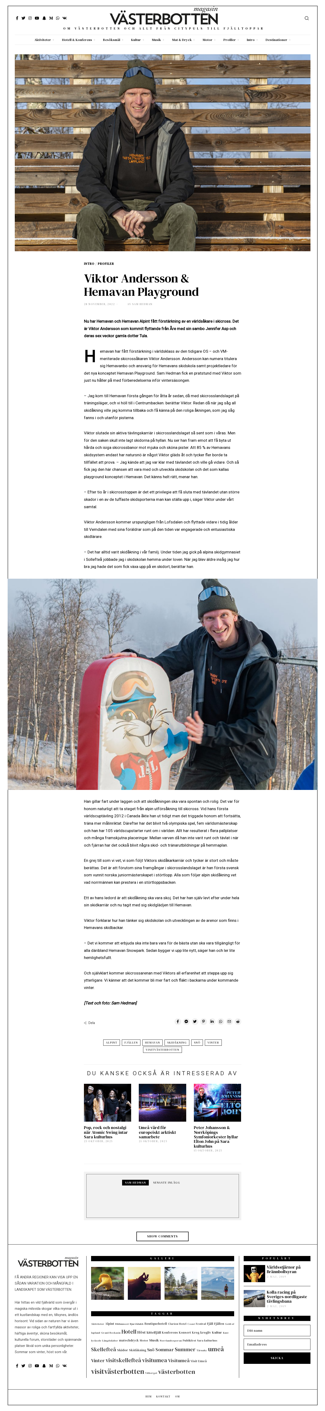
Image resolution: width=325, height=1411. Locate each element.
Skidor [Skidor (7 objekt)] (122, 1350)
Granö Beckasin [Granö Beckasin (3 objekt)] (110, 1333)
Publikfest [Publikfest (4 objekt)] (189, 1340)
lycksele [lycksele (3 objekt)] (96, 1340)
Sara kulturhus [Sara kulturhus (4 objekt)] (207, 1340)
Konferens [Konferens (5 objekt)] (170, 1332)
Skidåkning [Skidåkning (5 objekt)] (137, 1350)
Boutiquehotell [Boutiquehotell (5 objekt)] (155, 1323)
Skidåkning (177, 1042)
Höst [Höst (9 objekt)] (141, 1332)
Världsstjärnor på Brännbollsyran (284, 1269)
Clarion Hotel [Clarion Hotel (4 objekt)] (177, 1324)
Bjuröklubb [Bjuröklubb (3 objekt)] (137, 1324)
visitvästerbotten (162, 1050)
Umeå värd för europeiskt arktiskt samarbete (157, 1132)
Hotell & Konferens (77, 39)
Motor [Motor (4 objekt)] (144, 1340)
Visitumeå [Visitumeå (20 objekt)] (179, 1360)
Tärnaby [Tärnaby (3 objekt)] (201, 1350)
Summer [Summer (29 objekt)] (185, 1349)
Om (177, 1396)
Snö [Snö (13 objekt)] (151, 1350)
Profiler (229, 39)
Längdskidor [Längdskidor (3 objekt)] (110, 1340)
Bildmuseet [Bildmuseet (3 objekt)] (122, 1324)
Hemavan (152, 1042)
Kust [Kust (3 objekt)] (225, 1333)
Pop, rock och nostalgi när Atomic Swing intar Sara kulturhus (106, 1132)
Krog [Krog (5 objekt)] (195, 1332)
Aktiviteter (42, 39)
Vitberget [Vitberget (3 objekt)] (151, 1373)
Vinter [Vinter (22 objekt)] (98, 1360)
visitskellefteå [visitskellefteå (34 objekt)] (123, 1360)
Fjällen (131, 1042)
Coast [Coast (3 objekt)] (191, 1324)
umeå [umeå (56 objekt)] (216, 1349)
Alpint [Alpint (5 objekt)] (109, 1323)
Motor (207, 39)
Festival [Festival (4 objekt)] (201, 1324)
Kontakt (163, 1396)
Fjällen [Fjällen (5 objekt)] (219, 1323)
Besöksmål (111, 39)
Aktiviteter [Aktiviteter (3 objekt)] (97, 1324)
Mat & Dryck (182, 39)
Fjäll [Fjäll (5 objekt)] (210, 1323)
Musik (156, 39)
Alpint (111, 1042)
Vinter (213, 1042)
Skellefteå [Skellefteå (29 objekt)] (103, 1349)
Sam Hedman (135, 1183)
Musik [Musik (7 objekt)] (154, 1340)
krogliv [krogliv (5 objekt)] (205, 1332)
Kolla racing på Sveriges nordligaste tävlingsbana (287, 1296)
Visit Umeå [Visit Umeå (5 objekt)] (199, 1361)
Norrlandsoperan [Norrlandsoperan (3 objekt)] (171, 1340)
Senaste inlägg (166, 1183)
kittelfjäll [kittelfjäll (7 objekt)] (154, 1332)
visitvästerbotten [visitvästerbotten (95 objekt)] (117, 1371)
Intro (251, 39)
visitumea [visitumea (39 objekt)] (154, 1360)
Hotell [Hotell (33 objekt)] (128, 1332)
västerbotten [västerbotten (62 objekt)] (176, 1371)
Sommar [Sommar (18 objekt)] (164, 1349)
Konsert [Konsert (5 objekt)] (185, 1332)
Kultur (136, 39)
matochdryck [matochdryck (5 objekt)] (129, 1340)
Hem (148, 1396)
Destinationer (276, 39)
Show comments (162, 1236)
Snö (197, 1042)
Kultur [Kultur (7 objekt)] (217, 1332)
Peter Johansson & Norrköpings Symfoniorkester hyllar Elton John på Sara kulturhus (216, 1137)
